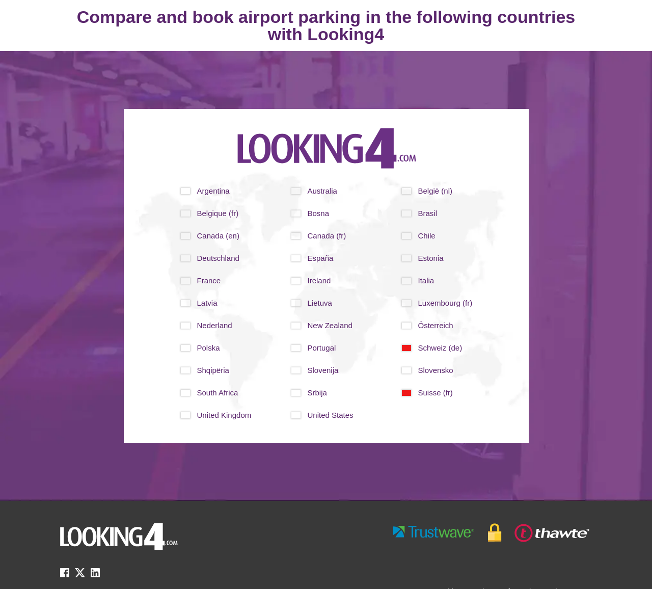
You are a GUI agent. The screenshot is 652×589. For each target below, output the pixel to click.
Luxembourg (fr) (445, 303)
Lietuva (320, 303)
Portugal (322, 347)
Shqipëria (213, 370)
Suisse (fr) (435, 392)
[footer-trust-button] (491, 532)
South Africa (217, 392)
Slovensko (435, 370)
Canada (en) (218, 235)
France (209, 280)
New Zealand (330, 325)
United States (331, 415)
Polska (208, 347)
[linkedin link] (95, 576)
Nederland (214, 325)
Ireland (319, 280)
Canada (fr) (327, 235)
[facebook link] (65, 576)
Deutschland (218, 258)
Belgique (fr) (218, 213)
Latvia (207, 303)
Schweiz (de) (440, 347)
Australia (322, 190)
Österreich (435, 325)
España (321, 258)
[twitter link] (80, 576)
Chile (427, 235)
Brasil (428, 213)
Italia (426, 280)
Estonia (431, 258)
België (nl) (435, 190)
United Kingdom (224, 415)
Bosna (319, 213)
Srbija (317, 392)
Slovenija (323, 370)
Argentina (213, 190)
